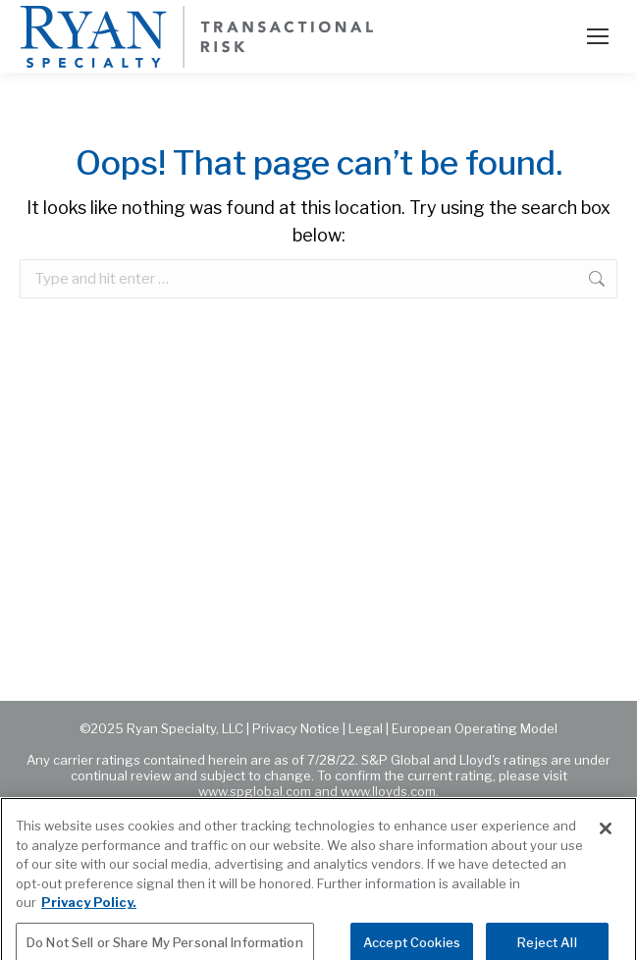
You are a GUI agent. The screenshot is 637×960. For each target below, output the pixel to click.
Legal (365, 728)
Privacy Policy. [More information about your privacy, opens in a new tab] (88, 910)
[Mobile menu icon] (597, 36)
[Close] (605, 836)
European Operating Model (474, 728)
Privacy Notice (296, 728)
